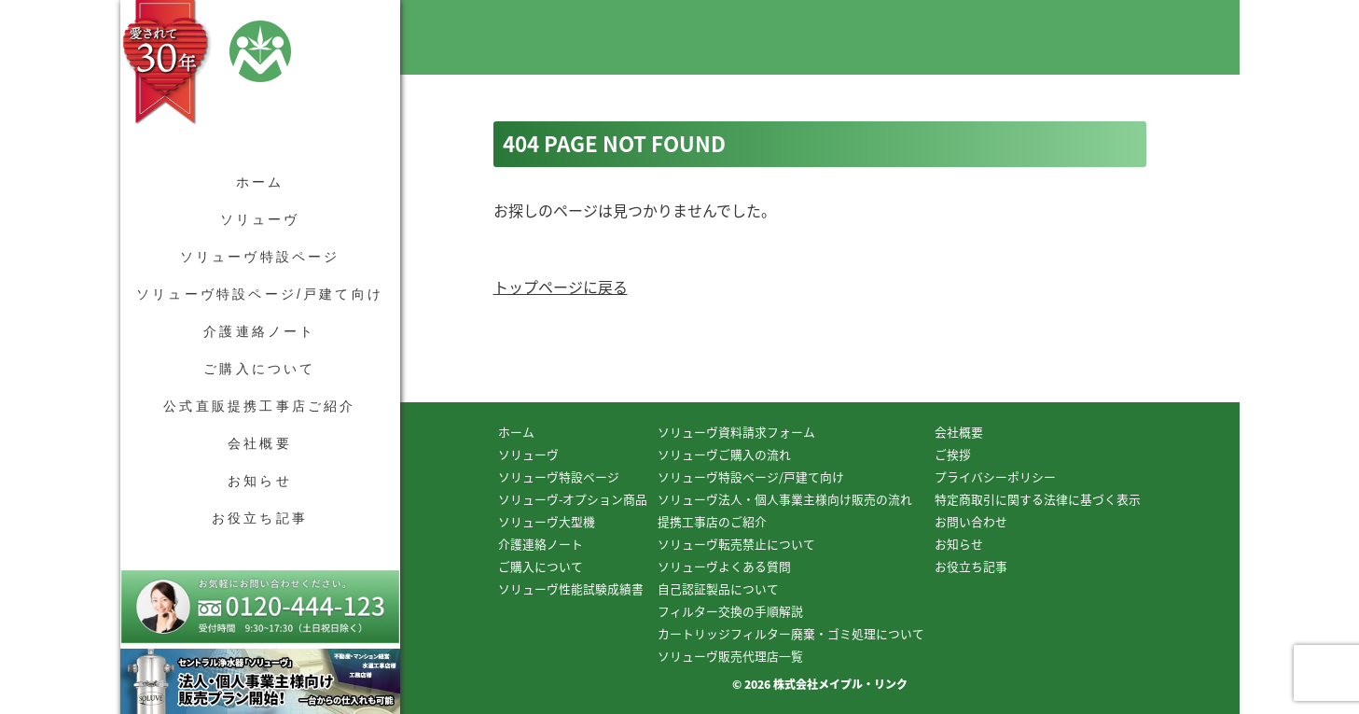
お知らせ (260, 480)
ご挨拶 (953, 454)
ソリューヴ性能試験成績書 (571, 588)
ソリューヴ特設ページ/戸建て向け (259, 294)
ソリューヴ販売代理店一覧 (730, 656)
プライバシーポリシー (995, 476)
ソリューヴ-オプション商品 (572, 499)
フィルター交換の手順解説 (730, 611)
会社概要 (260, 443)
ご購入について (259, 368)
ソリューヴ (260, 219)
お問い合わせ (971, 521)
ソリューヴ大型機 (546, 521)
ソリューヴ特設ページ (260, 256)
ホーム (260, 182)
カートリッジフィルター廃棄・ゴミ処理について (791, 633)
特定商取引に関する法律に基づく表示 (1038, 499)
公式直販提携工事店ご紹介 (259, 406)
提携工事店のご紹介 (712, 521)
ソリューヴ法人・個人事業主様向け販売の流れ (785, 499)
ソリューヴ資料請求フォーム (736, 432)
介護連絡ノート (259, 331)
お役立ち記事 (260, 518)
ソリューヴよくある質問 (724, 566)
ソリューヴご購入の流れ (724, 454)
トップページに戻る (560, 286)
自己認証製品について (718, 588)
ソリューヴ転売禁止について (736, 544)
